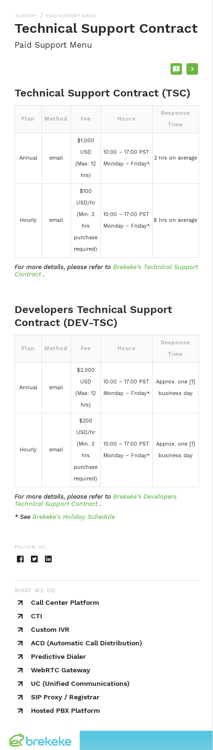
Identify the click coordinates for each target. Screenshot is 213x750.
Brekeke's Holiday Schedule (73, 516)
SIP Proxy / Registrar (65, 697)
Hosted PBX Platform (65, 710)
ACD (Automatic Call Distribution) (86, 643)
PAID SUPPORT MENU (71, 15)
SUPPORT (26, 15)
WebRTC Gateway (60, 670)
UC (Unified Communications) (80, 683)
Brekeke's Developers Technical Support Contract (95, 500)
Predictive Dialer (58, 656)
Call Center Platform (65, 602)
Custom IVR (50, 629)
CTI (36, 616)
